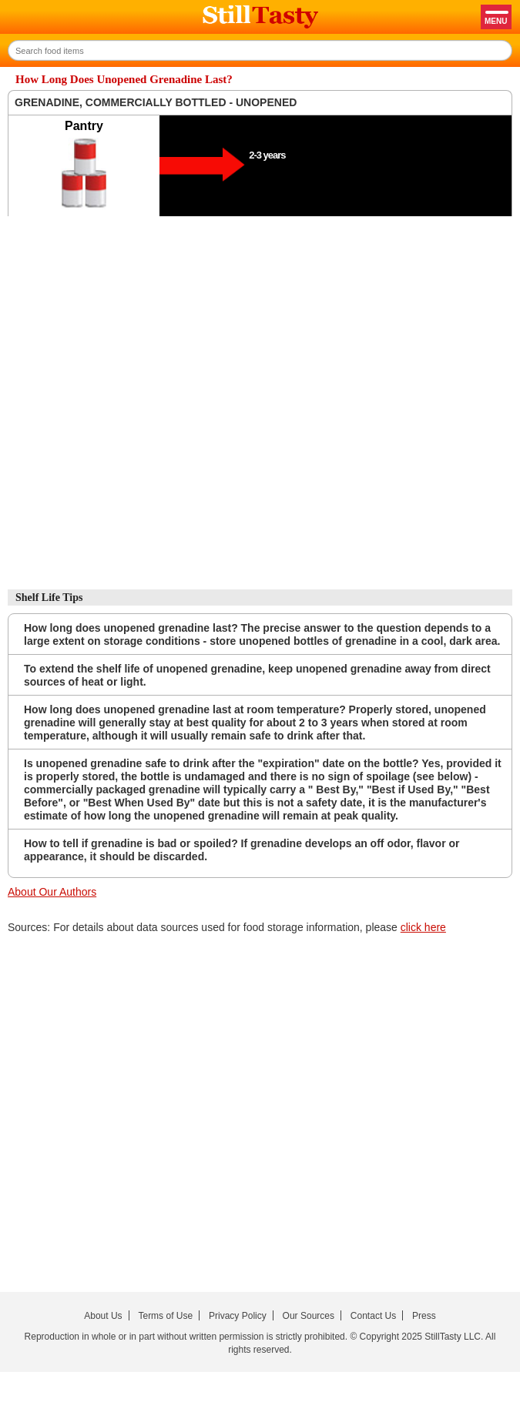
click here (423, 927)
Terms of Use (165, 1315)
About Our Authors (52, 892)
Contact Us (373, 1315)
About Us (103, 1315)
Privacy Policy (238, 1315)
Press (424, 1315)
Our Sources (308, 1315)
